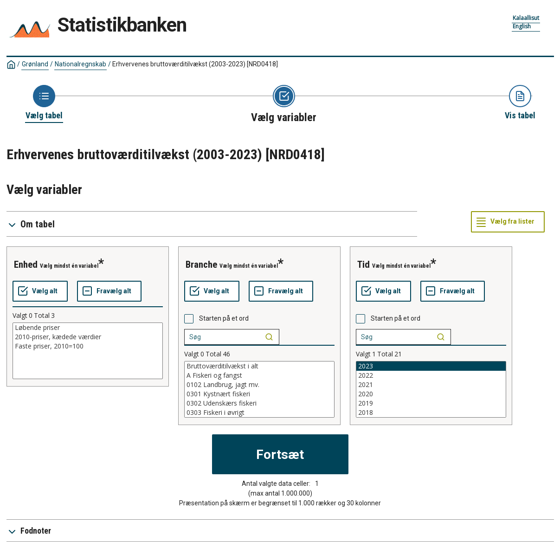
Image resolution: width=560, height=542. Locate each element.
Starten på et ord (224, 318)
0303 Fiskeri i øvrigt (259, 412)
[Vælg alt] (40, 291)
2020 (431, 394)
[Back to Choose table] (44, 103)
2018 (431, 412)
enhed (26, 264)
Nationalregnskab (80, 64)
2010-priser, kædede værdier (87, 337)
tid (363, 264)
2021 (431, 384)
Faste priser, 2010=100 (87, 346)
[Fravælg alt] (109, 291)
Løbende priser (87, 327)
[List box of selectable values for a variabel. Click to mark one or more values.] (88, 351)
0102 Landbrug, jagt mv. (259, 384)
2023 (431, 366)
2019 (431, 403)
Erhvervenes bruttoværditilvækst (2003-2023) (195, 64)
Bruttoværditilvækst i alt (259, 366)
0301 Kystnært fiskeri (259, 394)
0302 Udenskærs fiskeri (259, 403)
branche (201, 264)
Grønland (35, 64)
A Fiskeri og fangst (259, 375)
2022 (431, 375)
